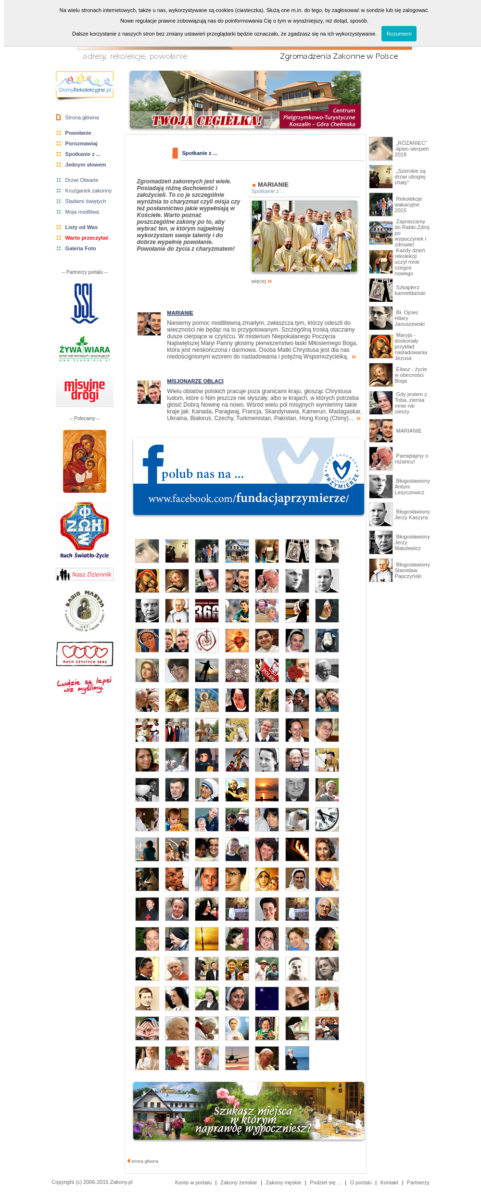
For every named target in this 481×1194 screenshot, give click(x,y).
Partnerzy (418, 1182)
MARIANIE (408, 431)
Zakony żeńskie (238, 1182)
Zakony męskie (283, 1182)
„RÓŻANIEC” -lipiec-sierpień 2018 (412, 148)
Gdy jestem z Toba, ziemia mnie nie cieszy (411, 402)
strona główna (143, 1161)
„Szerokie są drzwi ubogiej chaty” (410, 176)
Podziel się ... (325, 1182)
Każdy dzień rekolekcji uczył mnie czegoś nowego (410, 261)
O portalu (360, 1182)
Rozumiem (399, 34)
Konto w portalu (193, 1182)
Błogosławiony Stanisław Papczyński (412, 570)
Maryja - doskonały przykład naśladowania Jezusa (411, 346)
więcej (304, 278)
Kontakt (389, 1182)
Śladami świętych (85, 201)
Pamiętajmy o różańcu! (412, 458)
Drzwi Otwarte (82, 180)
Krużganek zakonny (88, 190)
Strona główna (82, 117)
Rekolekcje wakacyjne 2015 (408, 204)
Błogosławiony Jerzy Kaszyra (412, 514)
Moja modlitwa (82, 212)
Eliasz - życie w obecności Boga (411, 375)
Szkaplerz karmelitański (410, 290)
